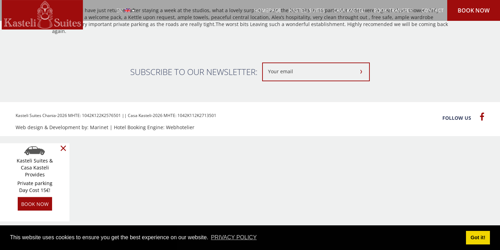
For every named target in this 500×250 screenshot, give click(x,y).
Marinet (99, 127)
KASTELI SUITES (307, 10)
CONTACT (432, 10)
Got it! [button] (477, 237)
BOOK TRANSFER (393, 10)
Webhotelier (180, 127)
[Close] (63, 148)
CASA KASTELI (349, 10)
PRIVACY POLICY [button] (234, 237)
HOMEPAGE (267, 10)
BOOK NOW (474, 10)
